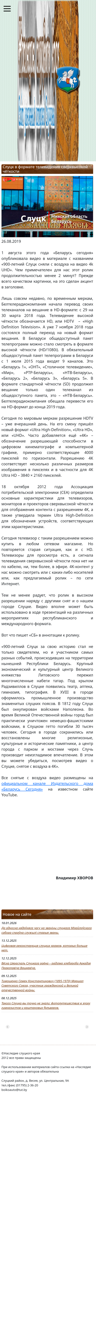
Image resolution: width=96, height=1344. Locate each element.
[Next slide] (87, 1027)
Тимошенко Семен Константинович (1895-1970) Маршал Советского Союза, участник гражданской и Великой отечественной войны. (42, 985)
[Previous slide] (8, 1027)
